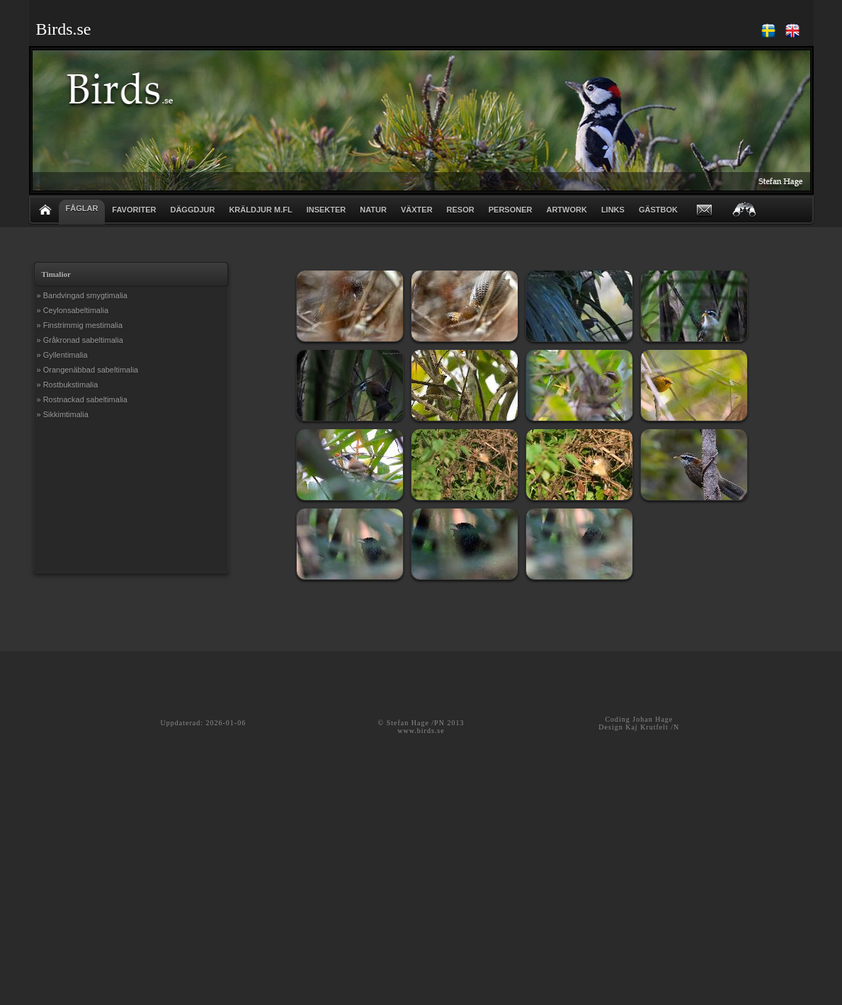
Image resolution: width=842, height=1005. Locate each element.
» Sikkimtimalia (63, 414)
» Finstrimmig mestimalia (80, 325)
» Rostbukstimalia (67, 384)
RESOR (460, 209)
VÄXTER (417, 209)
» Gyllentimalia (62, 355)
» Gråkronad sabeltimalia (80, 340)
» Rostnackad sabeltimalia (82, 399)
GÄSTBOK (658, 209)
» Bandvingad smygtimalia (82, 295)
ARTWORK (566, 209)
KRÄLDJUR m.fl (260, 209)
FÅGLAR (82, 208)
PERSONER (511, 209)
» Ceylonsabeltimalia (73, 310)
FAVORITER (134, 209)
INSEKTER (326, 209)
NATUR (373, 209)
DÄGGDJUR (192, 209)
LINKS (613, 209)
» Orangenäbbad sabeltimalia (88, 369)
